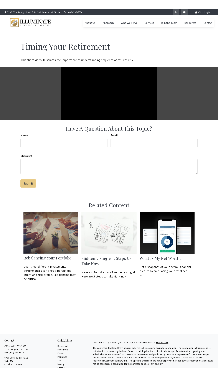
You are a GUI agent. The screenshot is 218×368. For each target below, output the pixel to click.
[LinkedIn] (176, 3)
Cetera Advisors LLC (180, 361)
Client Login (202, 3)
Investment (62, 336)
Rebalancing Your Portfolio (47, 244)
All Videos (62, 361)
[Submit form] (28, 170)
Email (114, 122)
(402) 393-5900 (73, 3)
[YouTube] (184, 3)
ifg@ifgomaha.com (13, 356)
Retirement (62, 332)
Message (26, 142)
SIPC (157, 364)
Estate (60, 339)
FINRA (151, 364)
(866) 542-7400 (21, 335)
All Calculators (64, 365)
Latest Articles (64, 357)
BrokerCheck (162, 328)
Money (60, 350)
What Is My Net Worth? (160, 244)
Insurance (62, 343)
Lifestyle (61, 354)
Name (24, 122)
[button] (90, 14)
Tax (59, 346)
